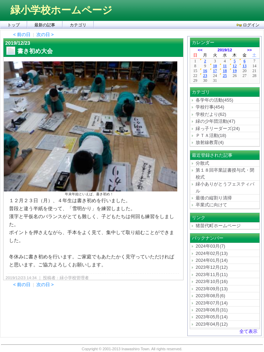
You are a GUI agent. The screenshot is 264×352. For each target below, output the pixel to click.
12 (235, 66)
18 (225, 71)
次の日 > (45, 34)
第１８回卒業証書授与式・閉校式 (225, 173)
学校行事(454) (210, 107)
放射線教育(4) (210, 142)
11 (225, 66)
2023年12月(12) (212, 267)
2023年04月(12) (212, 324)
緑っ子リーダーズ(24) (218, 128)
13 (244, 66)
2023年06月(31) (212, 309)
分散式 (202, 163)
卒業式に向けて (211, 204)
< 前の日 (22, 34)
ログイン (248, 25)
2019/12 (225, 50)
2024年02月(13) (212, 253)
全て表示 (248, 331)
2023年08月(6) (210, 295)
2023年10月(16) (212, 281)
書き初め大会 (35, 51)
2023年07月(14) (212, 303)
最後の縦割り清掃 (214, 197)
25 (225, 76)
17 (215, 71)
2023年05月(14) (212, 316)
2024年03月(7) (210, 246)
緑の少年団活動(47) (215, 121)
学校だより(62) (211, 114)
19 (235, 71)
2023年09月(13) (212, 288)
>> (249, 50)
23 (205, 76)
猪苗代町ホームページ (218, 225)
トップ (13, 25)
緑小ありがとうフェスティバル (225, 187)
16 (205, 71)
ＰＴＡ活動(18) (211, 135)
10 (215, 66)
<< (200, 50)
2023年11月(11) (212, 274)
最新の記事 (44, 25)
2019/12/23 (17, 43)
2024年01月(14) (212, 260)
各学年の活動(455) (214, 100)
